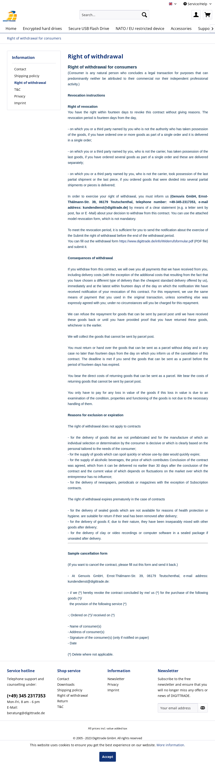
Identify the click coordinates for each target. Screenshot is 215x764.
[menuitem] (114, 14)
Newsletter (116, 679)
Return (62, 701)
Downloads (66, 684)
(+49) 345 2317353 (26, 696)
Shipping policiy (26, 76)
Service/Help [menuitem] (195, 4)
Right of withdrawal (30, 82)
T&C (17, 89)
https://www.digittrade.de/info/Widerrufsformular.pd (155, 241)
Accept (107, 756)
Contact (20, 69)
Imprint (20, 103)
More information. (171, 745)
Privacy (19, 96)
